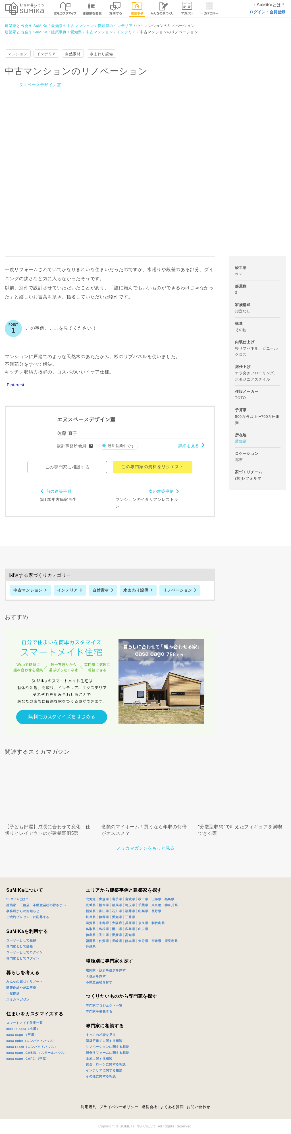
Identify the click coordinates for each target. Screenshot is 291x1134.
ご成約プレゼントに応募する (27, 917)
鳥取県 (91, 929)
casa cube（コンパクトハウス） (31, 1040)
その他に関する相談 (101, 1076)
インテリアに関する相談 (104, 1070)
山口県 (143, 929)
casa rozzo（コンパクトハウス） (31, 1046)
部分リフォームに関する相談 (107, 1052)
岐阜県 (91, 917)
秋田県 (143, 899)
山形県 (156, 899)
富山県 (104, 911)
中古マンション (28, 590)
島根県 (104, 929)
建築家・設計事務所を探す (106, 970)
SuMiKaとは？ (17, 899)
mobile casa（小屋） (23, 1028)
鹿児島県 (171, 941)
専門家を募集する (99, 1011)
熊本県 (130, 941)
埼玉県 (130, 905)
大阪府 (117, 923)
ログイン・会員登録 (267, 12)
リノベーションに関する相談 (107, 1046)
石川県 (117, 911)
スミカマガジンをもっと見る (145, 848)
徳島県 (91, 935)
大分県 (143, 941)
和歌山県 (158, 923)
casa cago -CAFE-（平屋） (27, 1058)
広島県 (130, 929)
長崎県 (117, 941)
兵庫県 (130, 923)
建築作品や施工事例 (21, 987)
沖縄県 (91, 946)
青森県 (104, 899)
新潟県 (91, 911)
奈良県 (143, 923)
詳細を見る (188, 445)
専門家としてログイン (23, 958)
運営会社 (149, 1107)
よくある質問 (172, 1107)
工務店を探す (96, 976)
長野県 (156, 911)
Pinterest (15, 385)
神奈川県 (171, 905)
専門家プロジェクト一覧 (104, 1005)
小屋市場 (13, 993)
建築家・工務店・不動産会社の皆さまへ (36, 905)
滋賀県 (91, 923)
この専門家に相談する (67, 466)
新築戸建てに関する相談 (104, 1040)
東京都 (156, 905)
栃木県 (104, 905)
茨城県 (91, 905)
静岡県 (104, 917)
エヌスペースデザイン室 (38, 84)
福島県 (169, 899)
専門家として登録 (19, 946)
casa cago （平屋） (22, 1034)
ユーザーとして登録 (21, 940)
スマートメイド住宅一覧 (24, 1022)
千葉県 (143, 905)
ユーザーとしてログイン (24, 952)
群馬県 (117, 905)
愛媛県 (117, 935)
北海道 (91, 899)
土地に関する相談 (99, 1058)
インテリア (46, 54)
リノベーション (177, 590)
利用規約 (88, 1107)
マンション (18, 54)
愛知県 (241, 441)
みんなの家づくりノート (24, 981)
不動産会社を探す (99, 982)
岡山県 (117, 929)
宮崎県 (156, 941)
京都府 (104, 923)
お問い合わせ (198, 1107)
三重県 (130, 917)
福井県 (130, 911)
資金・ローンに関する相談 (106, 1064)
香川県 (104, 935)
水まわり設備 (101, 54)
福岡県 (91, 941)
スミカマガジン (18, 999)
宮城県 (130, 899)
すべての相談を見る (101, 1034)
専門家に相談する (105, 1025)
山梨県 (143, 911)
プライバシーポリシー (118, 1107)
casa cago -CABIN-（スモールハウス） (37, 1052)
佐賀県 (104, 941)
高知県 (130, 935)
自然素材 (73, 54)
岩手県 (117, 899)
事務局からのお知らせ (23, 911)
